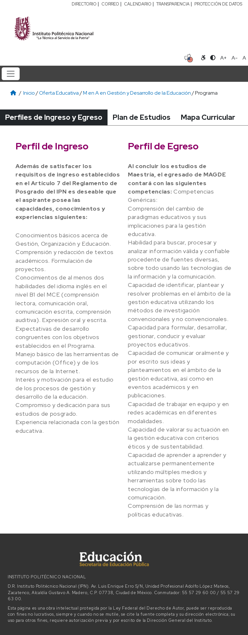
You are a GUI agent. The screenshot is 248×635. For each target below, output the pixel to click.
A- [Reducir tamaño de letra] (235, 57)
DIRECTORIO (84, 4)
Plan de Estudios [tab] (141, 117)
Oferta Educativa (59, 93)
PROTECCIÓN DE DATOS (218, 4)
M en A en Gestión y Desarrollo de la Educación (137, 93)
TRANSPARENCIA (173, 4)
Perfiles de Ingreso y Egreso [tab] (53, 117)
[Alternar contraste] (212, 58)
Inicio (29, 93)
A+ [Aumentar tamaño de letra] (223, 57)
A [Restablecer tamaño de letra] (244, 57)
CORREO (110, 4)
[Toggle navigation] (11, 73)
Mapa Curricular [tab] (208, 117)
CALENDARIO (137, 4)
